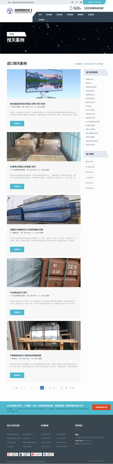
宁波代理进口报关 (45, 434)
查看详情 (17, 123)
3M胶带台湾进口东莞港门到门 (23, 167)
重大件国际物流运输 (27, 434)
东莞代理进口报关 (45, 446)
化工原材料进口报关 (18, 170)
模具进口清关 (89, 118)
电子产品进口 (16, 107)
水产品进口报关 (90, 167)
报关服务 (49, 14)
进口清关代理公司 (90, 64)
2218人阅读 (38, 359)
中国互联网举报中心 (48, 454)
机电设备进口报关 (91, 141)
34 (62, 388)
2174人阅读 (41, 107)
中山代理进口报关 (61, 438)
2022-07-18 (29, 107)
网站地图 (98, 2)
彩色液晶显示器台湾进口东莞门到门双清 (27, 104)
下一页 (72, 388)
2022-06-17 (33, 296)
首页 (40, 14)
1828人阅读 (45, 170)
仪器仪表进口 (89, 98)
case (15, 34)
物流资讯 (81, 14)
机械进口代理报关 (27, 446)
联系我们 (42, 20)
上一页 (15, 388)
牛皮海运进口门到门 (19, 293)
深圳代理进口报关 (61, 442)
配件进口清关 (89, 102)
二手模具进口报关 (11, 442)
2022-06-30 (33, 170)
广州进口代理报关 (45, 438)
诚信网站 (36, 454)
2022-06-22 (27, 233)
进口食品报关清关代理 (12, 434)
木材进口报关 (89, 125)
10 (49, 388)
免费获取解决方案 (101, 407)
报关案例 (70, 14)
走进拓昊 (91, 14)
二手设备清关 (89, 177)
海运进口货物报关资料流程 (14, 438)
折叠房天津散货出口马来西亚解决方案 (26, 230)
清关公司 (19, 11)
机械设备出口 (89, 95)
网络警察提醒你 (24, 454)
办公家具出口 (89, 91)
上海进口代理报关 (45, 442)
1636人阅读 (45, 296)
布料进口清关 (89, 114)
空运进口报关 (89, 188)
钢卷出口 (15, 359)
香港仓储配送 (89, 137)
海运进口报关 (89, 172)
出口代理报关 (25, 438)
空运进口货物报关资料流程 (29, 442)
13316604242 (93, 8)
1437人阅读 (39, 233)
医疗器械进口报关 (91, 133)
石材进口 (88, 106)
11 (53, 388)
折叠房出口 (15, 233)
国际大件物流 (89, 129)
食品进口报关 (89, 145)
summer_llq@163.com (85, 444)
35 (66, 388)
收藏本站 (91, 2)
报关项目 (60, 14)
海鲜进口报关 (89, 161)
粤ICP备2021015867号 (97, 461)
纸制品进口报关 (90, 87)
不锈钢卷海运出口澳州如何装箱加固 (25, 356)
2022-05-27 (26, 359)
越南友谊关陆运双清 (61, 446)
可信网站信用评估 (12, 454)
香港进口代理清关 (61, 434)
